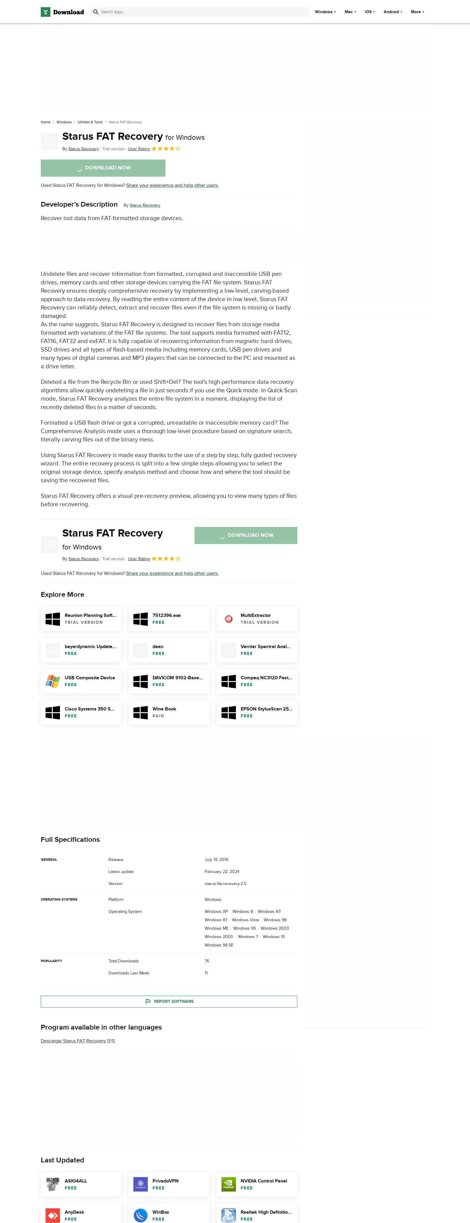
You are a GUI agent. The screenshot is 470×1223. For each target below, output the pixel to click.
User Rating (154, 148)
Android (391, 12)
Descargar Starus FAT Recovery (73, 1041)
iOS (368, 12)
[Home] (46, 122)
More (418, 11)
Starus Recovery (145, 205)
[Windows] (64, 122)
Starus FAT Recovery (133, 136)
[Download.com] (62, 12)
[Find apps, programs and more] (200, 12)
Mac (349, 12)
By (80, 148)
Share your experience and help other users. (172, 185)
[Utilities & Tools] (90, 122)
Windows (324, 12)
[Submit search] (96, 12)
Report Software (169, 1001)
